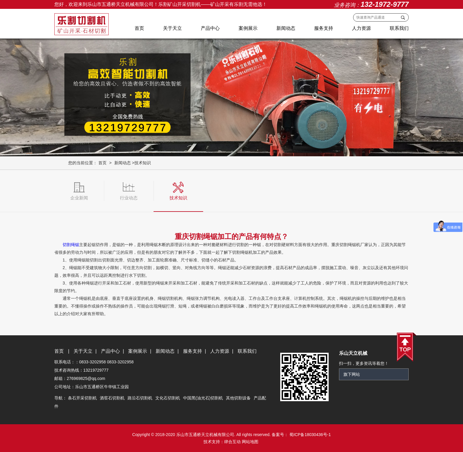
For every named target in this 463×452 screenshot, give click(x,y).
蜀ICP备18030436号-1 (309, 434)
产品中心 (210, 28)
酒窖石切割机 (112, 398)
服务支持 (323, 28)
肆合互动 (232, 441)
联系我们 (399, 28)
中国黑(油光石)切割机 (203, 398)
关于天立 (172, 28)
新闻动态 (285, 28)
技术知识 (142, 162)
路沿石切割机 (140, 398)
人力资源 (361, 28)
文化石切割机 (167, 398)
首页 (139, 28)
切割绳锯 (71, 244)
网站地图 (250, 441)
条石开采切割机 (82, 398)
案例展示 (248, 28)
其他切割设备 (238, 398)
